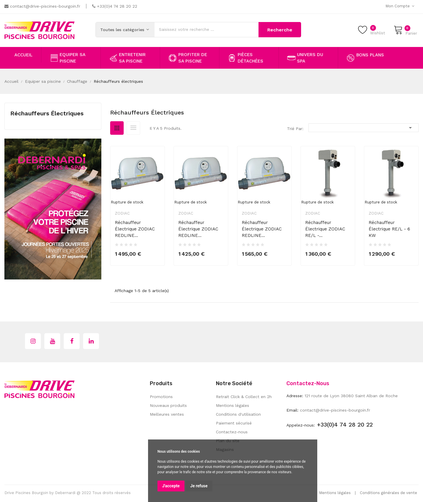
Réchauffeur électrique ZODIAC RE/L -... (325, 229)
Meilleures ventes (167, 414)
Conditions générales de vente (388, 493)
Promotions (161, 396)
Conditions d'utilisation (238, 414)
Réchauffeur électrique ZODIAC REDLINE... (135, 229)
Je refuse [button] (199, 486)
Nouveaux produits (168, 405)
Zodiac (122, 213)
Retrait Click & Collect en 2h (244, 396)
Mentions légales (232, 405)
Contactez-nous (232, 431)
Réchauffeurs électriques (46, 113)
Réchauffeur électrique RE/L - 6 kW (389, 229)
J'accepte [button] (171, 486)
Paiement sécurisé (234, 423)
